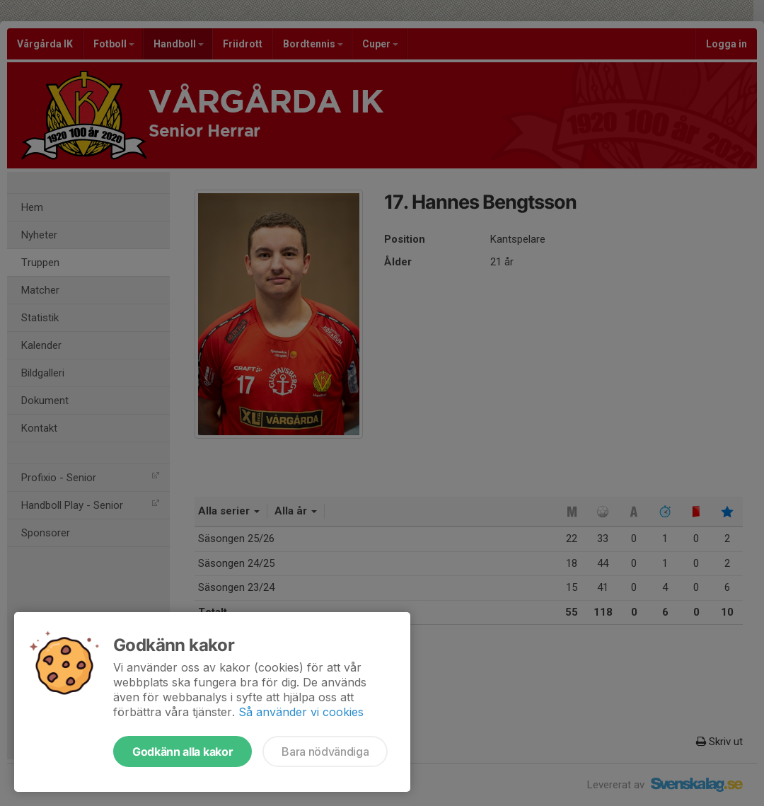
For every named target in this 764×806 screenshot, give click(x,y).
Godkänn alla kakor (182, 751)
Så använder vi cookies (301, 712)
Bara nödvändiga (325, 751)
